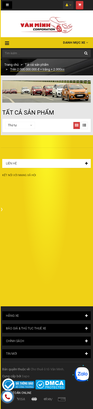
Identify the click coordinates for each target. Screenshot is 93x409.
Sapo (26, 376)
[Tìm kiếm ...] (46, 53)
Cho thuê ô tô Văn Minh (47, 369)
